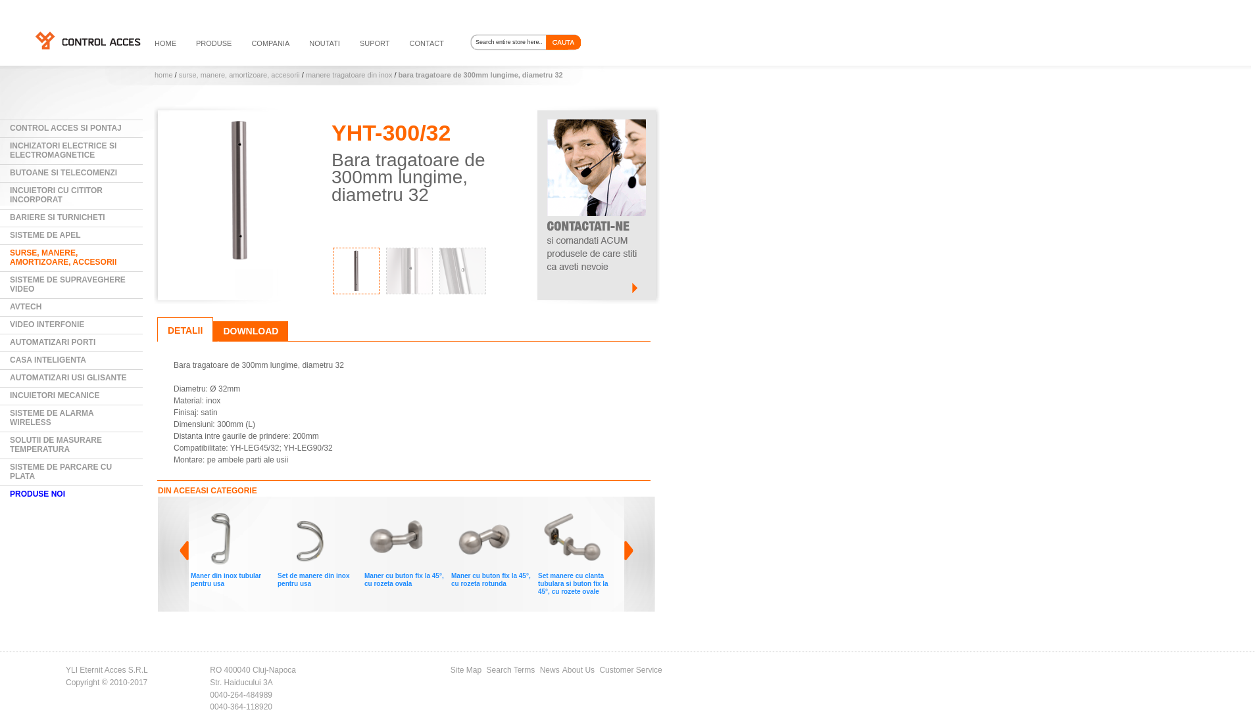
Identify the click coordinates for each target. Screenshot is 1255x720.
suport (375, 43)
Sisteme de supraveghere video (68, 284)
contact (427, 43)
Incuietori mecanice (54, 395)
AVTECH (25, 306)
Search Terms (511, 670)
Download (250, 331)
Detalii (185, 330)
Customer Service (630, 670)
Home (164, 75)
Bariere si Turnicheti (57, 217)
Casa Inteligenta (48, 360)
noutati (324, 43)
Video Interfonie (47, 324)
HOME (165, 43)
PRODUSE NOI (37, 494)
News (550, 670)
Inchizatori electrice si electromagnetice (63, 150)
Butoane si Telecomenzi (63, 172)
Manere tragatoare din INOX (349, 75)
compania (270, 43)
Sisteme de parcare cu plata (61, 471)
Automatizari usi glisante (68, 377)
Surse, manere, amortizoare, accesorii (239, 75)
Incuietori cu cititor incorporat (56, 195)
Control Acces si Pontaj (66, 128)
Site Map (466, 670)
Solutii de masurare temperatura (56, 445)
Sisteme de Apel (45, 235)
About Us (578, 670)
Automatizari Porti (52, 342)
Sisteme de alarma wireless (52, 418)
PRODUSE (214, 43)
